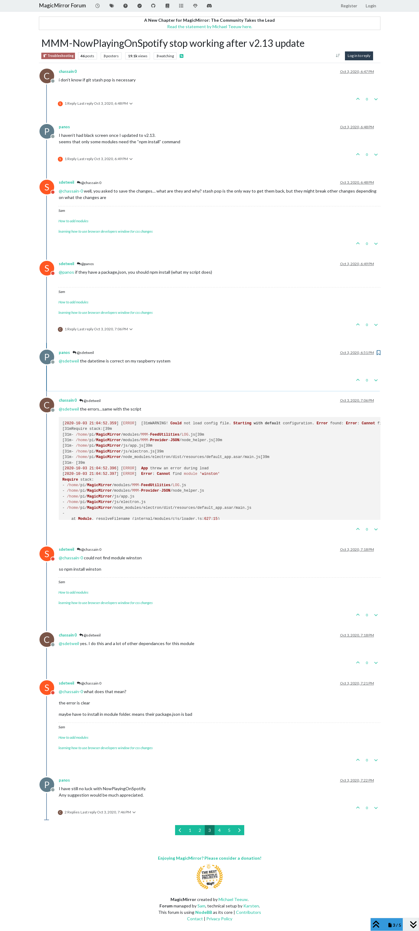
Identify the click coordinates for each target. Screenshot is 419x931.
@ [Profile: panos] (66, 272)
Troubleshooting (58, 56)
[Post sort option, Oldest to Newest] (338, 55)
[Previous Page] (180, 830)
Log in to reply (359, 55)
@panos (85, 263)
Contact (195, 918)
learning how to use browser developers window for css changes (105, 231)
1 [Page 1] (190, 830)
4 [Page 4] (219, 830)
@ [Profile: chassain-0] (71, 190)
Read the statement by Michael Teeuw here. (209, 26)
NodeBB (203, 912)
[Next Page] (239, 830)
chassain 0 (68, 71)
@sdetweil (83, 352)
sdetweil (66, 182)
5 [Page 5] (229, 830)
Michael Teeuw (233, 899)
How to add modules (73, 221)
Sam (201, 905)
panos (64, 127)
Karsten (251, 905)
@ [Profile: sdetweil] (69, 360)
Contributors (248, 912)
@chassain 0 (89, 182)
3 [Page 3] (209, 830)
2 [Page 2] (200, 830)
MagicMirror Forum (62, 5)
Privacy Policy (219, 918)
